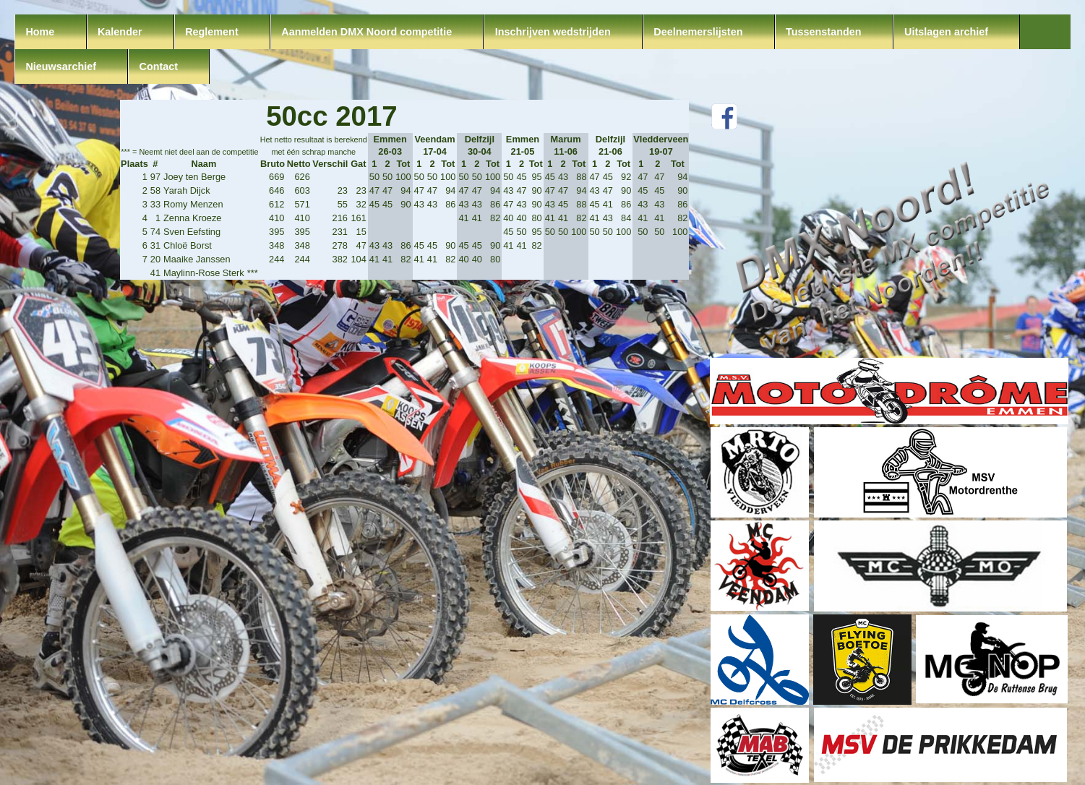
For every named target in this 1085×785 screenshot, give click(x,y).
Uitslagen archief (946, 32)
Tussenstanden (824, 32)
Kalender (120, 32)
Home (39, 32)
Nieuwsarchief (60, 66)
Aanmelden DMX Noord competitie (366, 32)
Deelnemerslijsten (697, 32)
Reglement (212, 32)
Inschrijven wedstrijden (553, 32)
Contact (159, 66)
